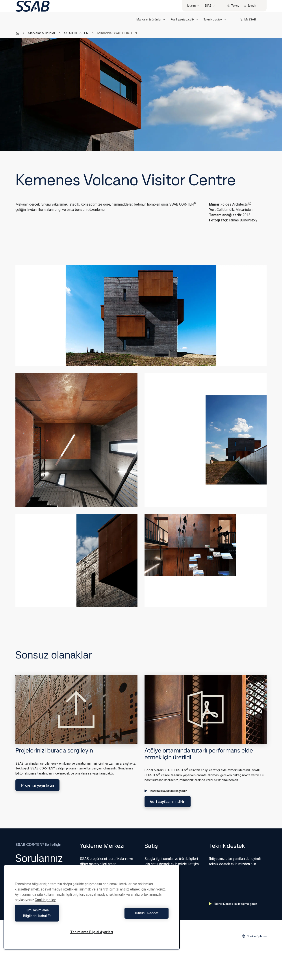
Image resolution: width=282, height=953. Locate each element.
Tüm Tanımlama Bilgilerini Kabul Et (52, 916)
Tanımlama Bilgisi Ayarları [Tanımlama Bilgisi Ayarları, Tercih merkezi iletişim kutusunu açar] (91, 932)
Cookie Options (254, 936)
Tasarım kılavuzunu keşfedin (166, 791)
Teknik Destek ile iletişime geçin (233, 904)
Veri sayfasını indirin (167, 801)
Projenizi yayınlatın (37, 785)
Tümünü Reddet (131, 916)
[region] (92, 909)
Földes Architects (236, 204)
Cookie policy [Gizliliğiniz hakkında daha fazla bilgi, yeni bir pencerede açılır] (45, 905)
